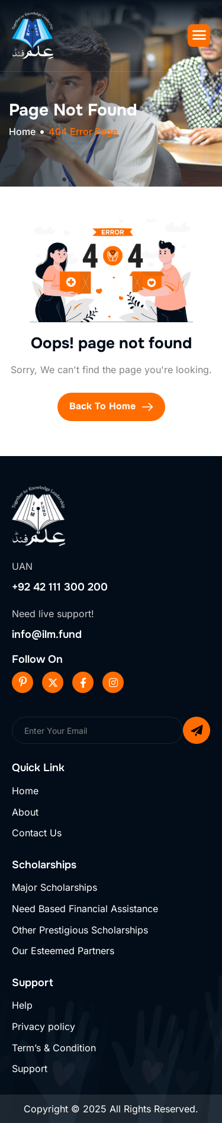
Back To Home (111, 406)
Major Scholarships (54, 887)
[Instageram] (113, 682)
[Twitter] (52, 682)
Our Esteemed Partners (63, 951)
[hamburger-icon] (199, 35)
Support (29, 1068)
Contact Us (37, 833)
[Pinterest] (22, 682)
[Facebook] (83, 682)
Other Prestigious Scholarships (80, 930)
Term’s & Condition (54, 1048)
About (25, 812)
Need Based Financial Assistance (85, 909)
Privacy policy (43, 1026)
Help (22, 1005)
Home (25, 791)
